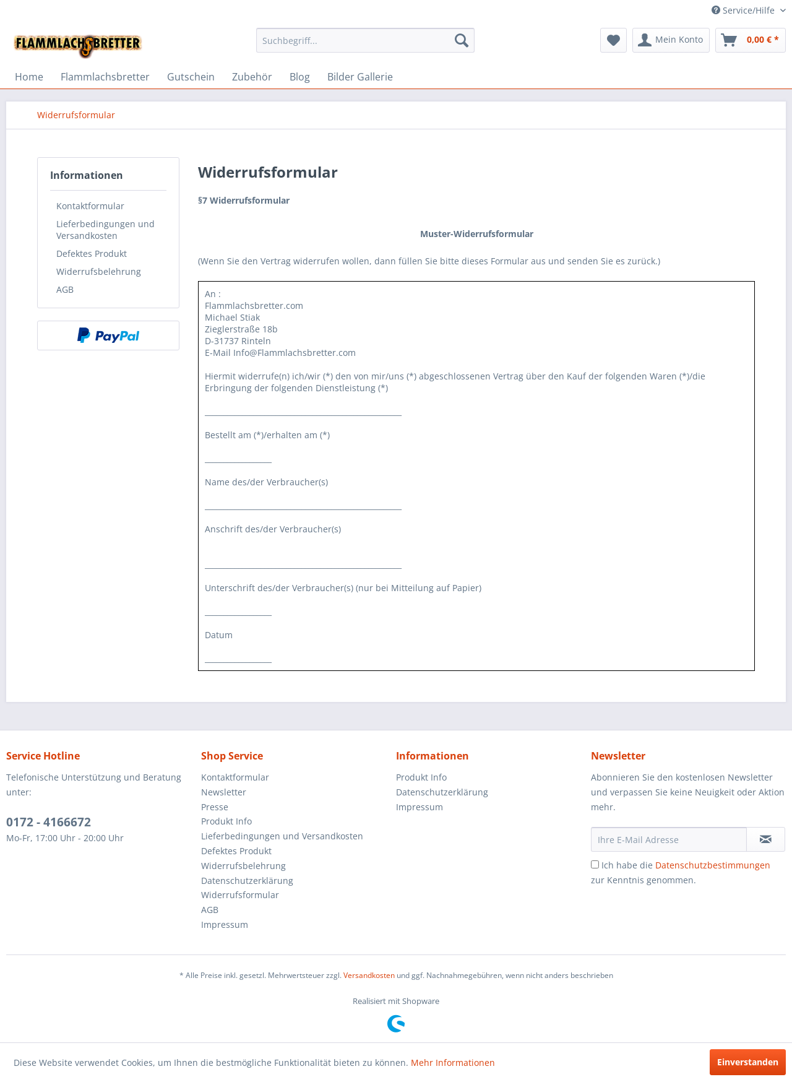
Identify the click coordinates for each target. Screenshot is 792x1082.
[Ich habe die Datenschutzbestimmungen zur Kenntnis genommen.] (595, 864)
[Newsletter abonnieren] (765, 839)
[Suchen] (462, 40)
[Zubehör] (252, 77)
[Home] (29, 77)
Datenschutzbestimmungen (712, 865)
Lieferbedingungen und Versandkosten (105, 229)
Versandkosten (369, 975)
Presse (214, 807)
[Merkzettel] (613, 40)
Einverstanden (747, 1062)
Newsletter (223, 792)
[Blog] (300, 77)
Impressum (224, 924)
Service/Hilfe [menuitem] (744, 10)
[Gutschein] (190, 77)
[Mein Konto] (671, 40)
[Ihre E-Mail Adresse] (669, 839)
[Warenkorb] (750, 40)
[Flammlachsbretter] (105, 77)
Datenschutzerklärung (247, 880)
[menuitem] (365, 40)
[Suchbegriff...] (365, 40)
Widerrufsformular (240, 895)
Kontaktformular (90, 206)
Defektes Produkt (91, 253)
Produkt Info (226, 821)
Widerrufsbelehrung (98, 271)
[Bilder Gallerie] (360, 77)
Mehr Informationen (453, 1062)
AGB (65, 289)
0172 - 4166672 (48, 822)
